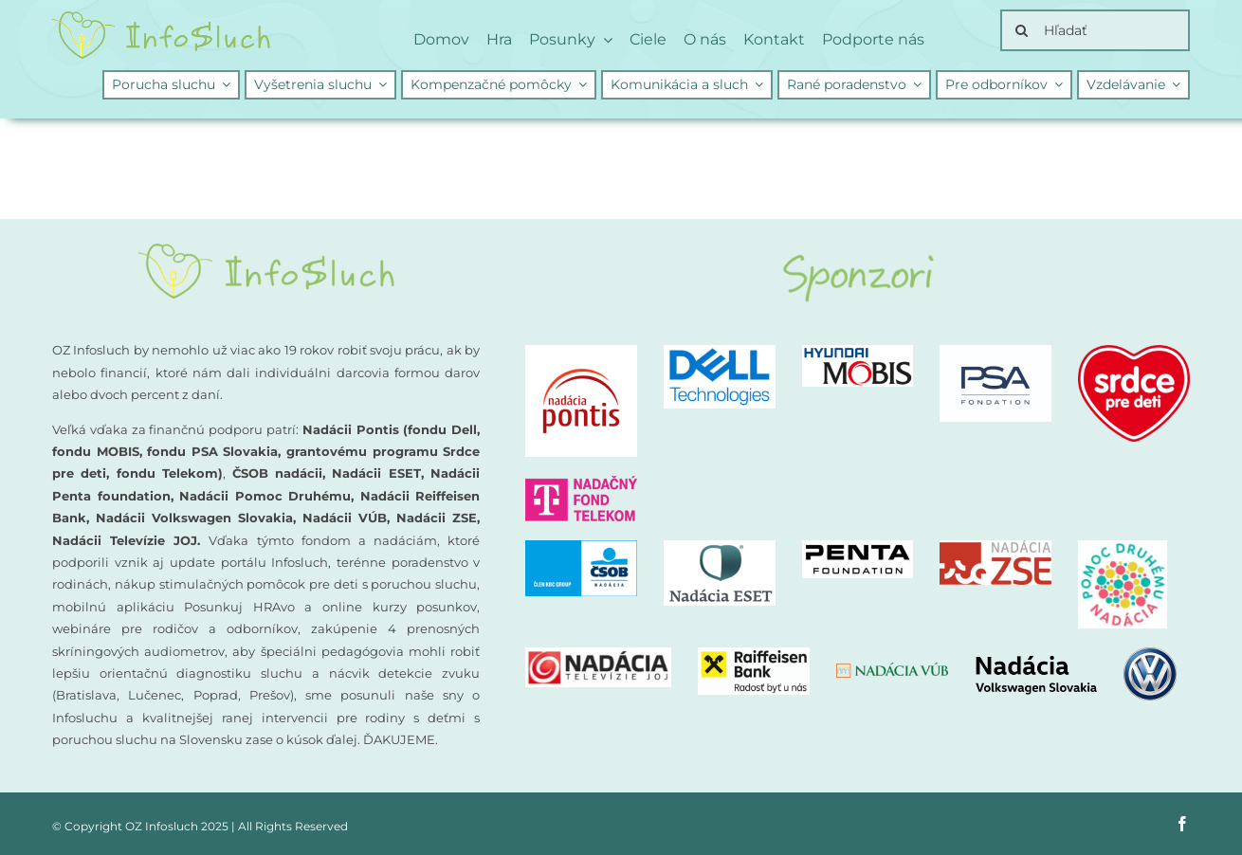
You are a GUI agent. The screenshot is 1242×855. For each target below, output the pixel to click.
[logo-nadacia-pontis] (581, 352)
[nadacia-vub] (892, 670)
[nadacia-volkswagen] (1076, 655)
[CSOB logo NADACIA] (581, 547)
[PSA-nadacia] (995, 352)
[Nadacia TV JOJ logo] (598, 655)
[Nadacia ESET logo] (720, 547)
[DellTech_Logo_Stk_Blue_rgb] (720, 352)
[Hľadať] (1095, 30)
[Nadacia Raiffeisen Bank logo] (754, 655)
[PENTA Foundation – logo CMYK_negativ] (858, 547)
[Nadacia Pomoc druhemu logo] (1122, 547)
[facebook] (1182, 823)
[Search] (1021, 30)
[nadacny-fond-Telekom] (581, 483)
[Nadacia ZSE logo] (995, 547)
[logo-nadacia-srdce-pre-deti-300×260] (1134, 352)
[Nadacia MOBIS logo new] (858, 352)
